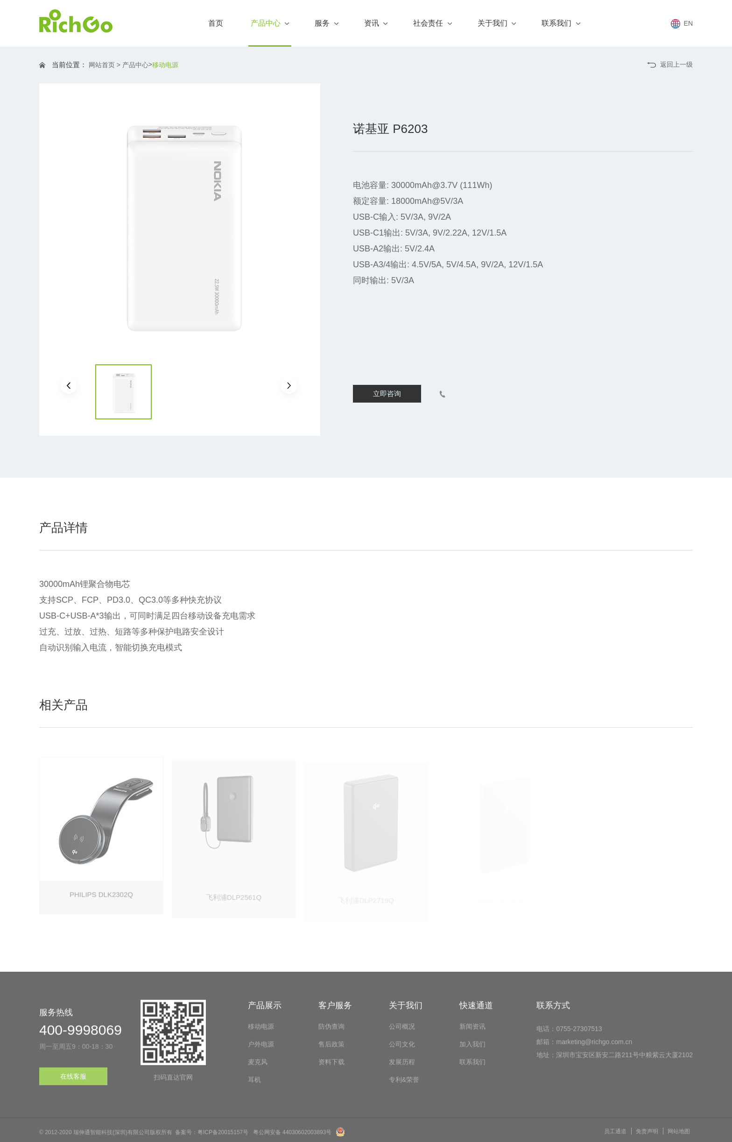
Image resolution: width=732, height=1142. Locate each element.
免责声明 (647, 1136)
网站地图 (679, 1136)
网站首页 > (104, 65)
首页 (215, 23)
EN (682, 23)
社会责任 (432, 23)
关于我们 (497, 23)
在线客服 (73, 1081)
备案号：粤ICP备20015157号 (211, 1137)
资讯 (375, 23)
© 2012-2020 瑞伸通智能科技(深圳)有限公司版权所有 (105, 1137)
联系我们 (561, 23)
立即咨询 (387, 393)
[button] (68, 385)
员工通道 (615, 1136)
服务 (326, 23)
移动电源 (165, 65)
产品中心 (269, 33)
